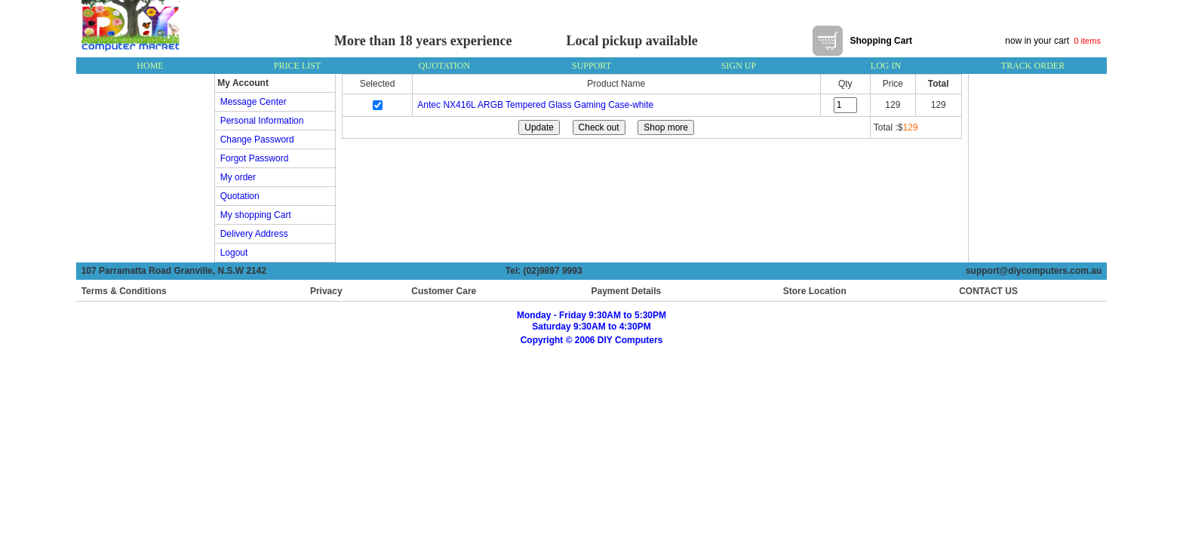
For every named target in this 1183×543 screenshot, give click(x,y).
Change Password (254, 139)
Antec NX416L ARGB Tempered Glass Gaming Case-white (535, 105)
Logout (231, 252)
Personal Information (259, 120)
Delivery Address (251, 234)
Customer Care (443, 291)
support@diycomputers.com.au (1036, 270)
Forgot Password (251, 158)
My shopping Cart (253, 215)
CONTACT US (985, 291)
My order (235, 177)
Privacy (326, 291)
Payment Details (626, 291)
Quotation (237, 196)
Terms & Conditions (124, 291)
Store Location (815, 291)
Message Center (251, 102)
